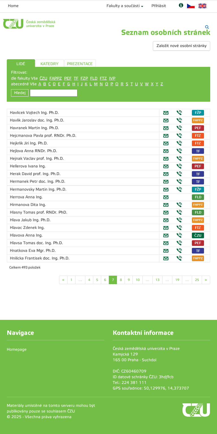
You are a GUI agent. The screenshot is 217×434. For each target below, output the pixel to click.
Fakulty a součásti (123, 6)
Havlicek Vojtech (25, 112)
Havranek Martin (25, 128)
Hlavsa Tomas (23, 243)
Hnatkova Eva (23, 250)
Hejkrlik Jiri (20, 143)
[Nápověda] (181, 6)
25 (197, 280)
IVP (112, 78)
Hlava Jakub (21, 220)
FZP (84, 78)
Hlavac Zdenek (24, 227)
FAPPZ (55, 78)
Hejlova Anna (22, 151)
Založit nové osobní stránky (182, 46)
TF (76, 78)
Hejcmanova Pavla (27, 135)
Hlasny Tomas (23, 212)
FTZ (103, 78)
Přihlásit (158, 6)
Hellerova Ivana (24, 166)
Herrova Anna (23, 197)
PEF (67, 78)
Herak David (21, 174)
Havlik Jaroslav (24, 120)
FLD (93, 78)
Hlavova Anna (23, 235)
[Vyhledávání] (207, 27)
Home (13, 6)
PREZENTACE (80, 64)
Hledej (19, 93)
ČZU (43, 78)
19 (177, 280)
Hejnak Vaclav (23, 158)
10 (138, 280)
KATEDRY (49, 64)
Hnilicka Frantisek (26, 258)
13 (157, 280)
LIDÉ (20, 64)
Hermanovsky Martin (29, 189)
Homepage (17, 349)
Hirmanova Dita (24, 205)
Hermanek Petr (24, 181)
